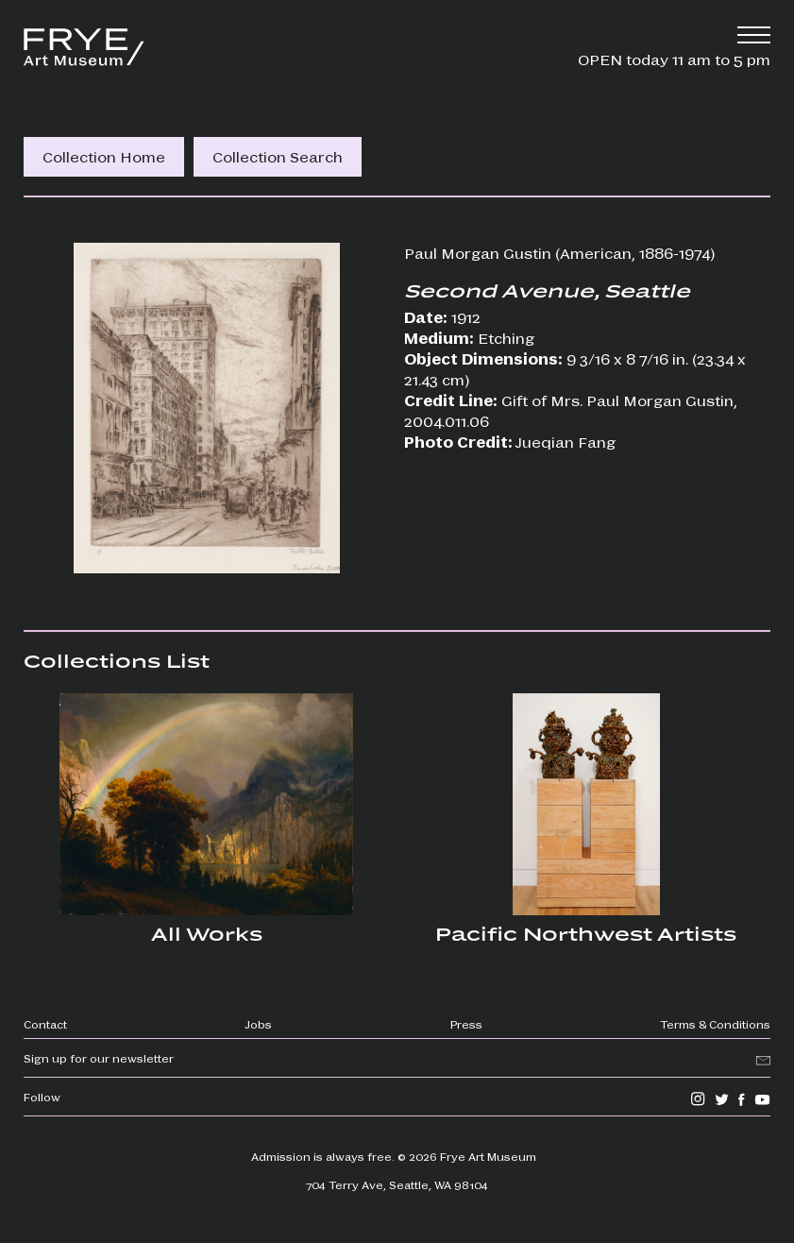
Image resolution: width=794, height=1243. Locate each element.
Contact (45, 1023)
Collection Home (103, 156)
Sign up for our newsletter (99, 1057)
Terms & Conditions (715, 1023)
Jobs (258, 1023)
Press (466, 1023)
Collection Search (277, 156)
